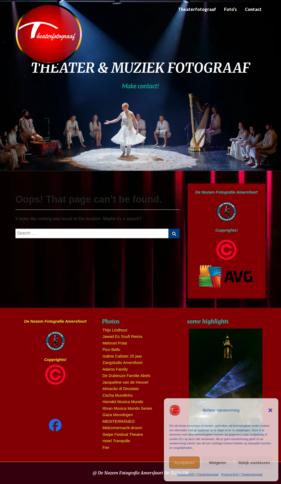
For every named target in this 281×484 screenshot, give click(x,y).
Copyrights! (226, 230)
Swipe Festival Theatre (122, 434)
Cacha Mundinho (117, 395)
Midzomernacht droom (122, 427)
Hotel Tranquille (116, 440)
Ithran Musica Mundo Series (127, 408)
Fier (105, 447)
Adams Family (115, 369)
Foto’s (230, 9)
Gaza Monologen (117, 414)
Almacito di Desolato (120, 388)
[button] (270, 410)
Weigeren (217, 462)
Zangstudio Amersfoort (122, 362)
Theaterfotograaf (197, 9)
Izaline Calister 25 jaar (122, 356)
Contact (253, 9)
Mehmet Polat (114, 343)
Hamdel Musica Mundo (122, 401)
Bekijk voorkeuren (254, 462)
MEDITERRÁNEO (118, 421)
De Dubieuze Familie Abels (126, 375)
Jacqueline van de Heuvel (125, 382)
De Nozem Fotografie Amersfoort (226, 192)
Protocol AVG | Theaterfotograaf (197, 474)
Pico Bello (111, 349)
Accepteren (184, 462)
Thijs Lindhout (114, 330)
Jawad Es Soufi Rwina (122, 336)
